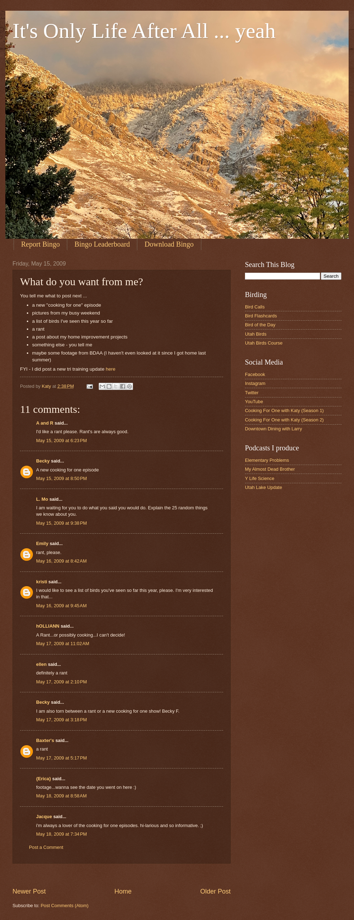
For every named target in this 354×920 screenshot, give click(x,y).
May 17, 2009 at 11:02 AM (62, 643)
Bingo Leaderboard (102, 244)
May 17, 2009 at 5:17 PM (61, 758)
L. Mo (42, 499)
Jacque (44, 816)
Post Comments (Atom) (65, 905)
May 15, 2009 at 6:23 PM (61, 440)
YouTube (254, 401)
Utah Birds (255, 334)
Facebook (255, 374)
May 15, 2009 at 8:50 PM (61, 478)
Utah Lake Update (263, 487)
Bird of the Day (260, 324)
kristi (41, 581)
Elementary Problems (267, 460)
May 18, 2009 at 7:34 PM (61, 834)
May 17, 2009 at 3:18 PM (61, 719)
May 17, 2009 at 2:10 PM (61, 681)
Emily (42, 543)
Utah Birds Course (263, 343)
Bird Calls (255, 307)
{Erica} (43, 778)
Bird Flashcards (261, 315)
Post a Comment (46, 847)
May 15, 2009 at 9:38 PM (61, 523)
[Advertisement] (143, 875)
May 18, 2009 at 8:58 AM (61, 795)
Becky (43, 461)
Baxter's (45, 740)
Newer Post (29, 891)
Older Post (215, 891)
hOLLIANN (47, 626)
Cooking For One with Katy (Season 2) (284, 419)
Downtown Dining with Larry (273, 428)
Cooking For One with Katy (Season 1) (284, 410)
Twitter (252, 392)
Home (123, 891)
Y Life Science (259, 478)
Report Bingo (40, 244)
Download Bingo (168, 244)
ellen (41, 664)
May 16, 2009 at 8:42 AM (61, 561)
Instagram (255, 383)
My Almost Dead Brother (270, 469)
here (110, 369)
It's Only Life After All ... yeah (144, 31)
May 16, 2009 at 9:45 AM (61, 605)
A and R (44, 423)
